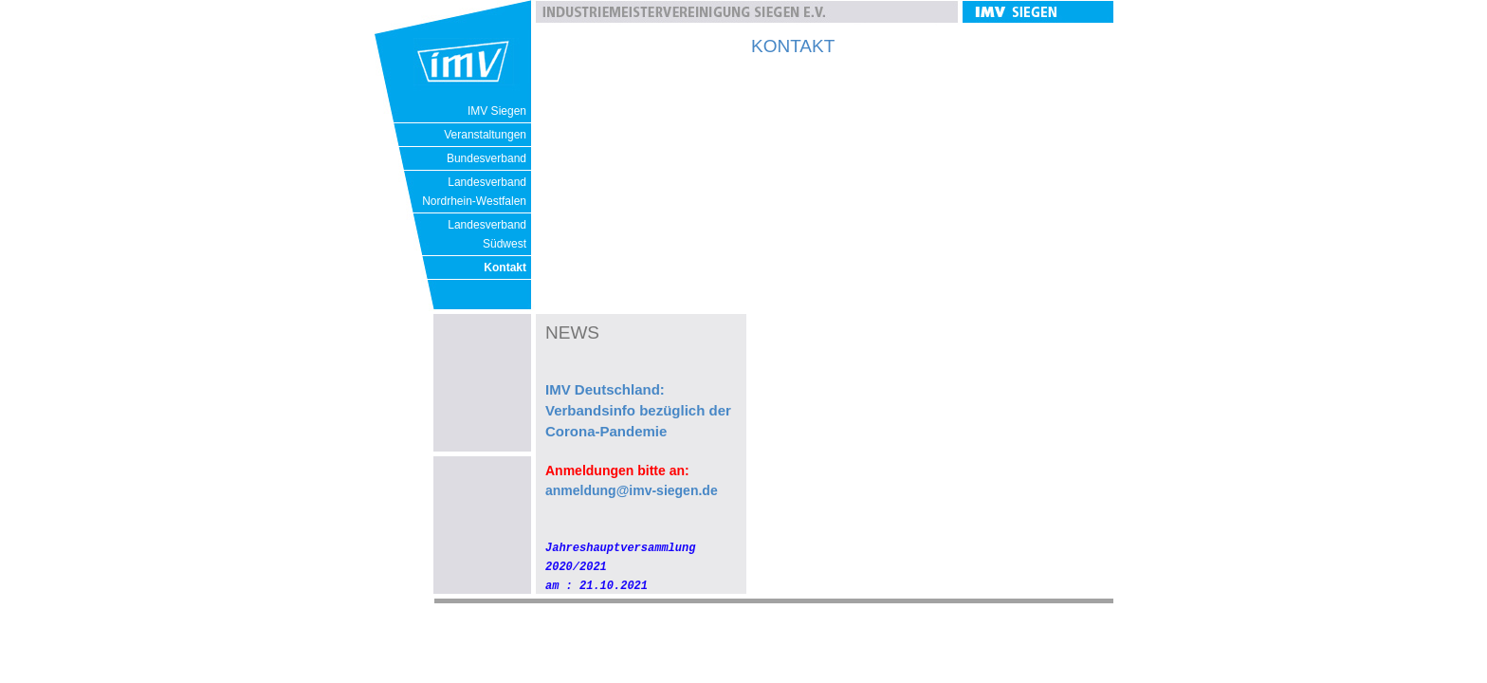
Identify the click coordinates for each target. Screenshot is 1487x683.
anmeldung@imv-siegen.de (631, 490)
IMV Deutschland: (605, 389)
